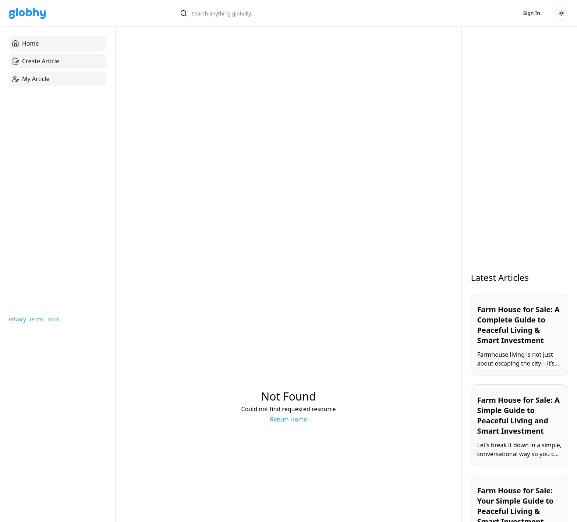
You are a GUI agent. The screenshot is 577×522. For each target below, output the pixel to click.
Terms (36, 319)
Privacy (17, 319)
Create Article (35, 61)
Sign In (531, 13)
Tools (53, 319)
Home (25, 43)
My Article (30, 78)
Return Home (288, 419)
